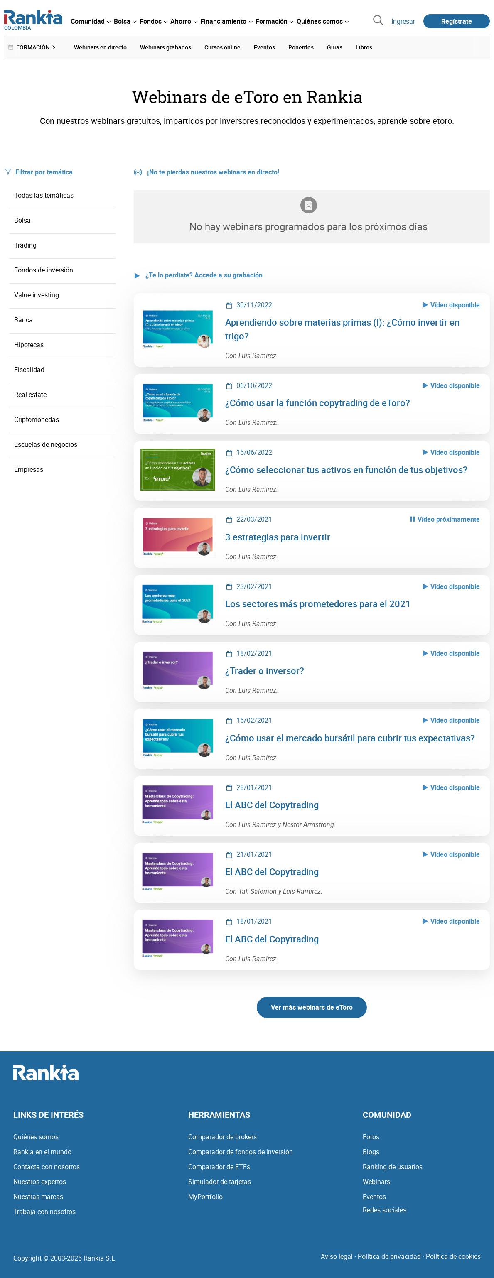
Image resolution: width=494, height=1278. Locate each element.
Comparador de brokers (222, 1136)
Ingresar (403, 21)
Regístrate (456, 21)
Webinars (376, 1181)
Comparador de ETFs (219, 1166)
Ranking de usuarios (393, 1166)
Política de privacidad (389, 1256)
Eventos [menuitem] (264, 47)
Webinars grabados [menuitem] (165, 47)
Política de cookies (453, 1256)
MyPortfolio (205, 1196)
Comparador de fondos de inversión (240, 1151)
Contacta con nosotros (46, 1166)
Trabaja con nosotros (44, 1211)
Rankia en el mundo (42, 1151)
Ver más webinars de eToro (312, 1007)
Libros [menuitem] (364, 47)
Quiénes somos (36, 1136)
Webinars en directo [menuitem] (100, 47)
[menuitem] (90, 21)
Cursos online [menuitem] (222, 47)
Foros (371, 1136)
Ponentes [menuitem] (301, 47)
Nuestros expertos (39, 1181)
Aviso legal (337, 1256)
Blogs (371, 1151)
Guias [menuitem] (334, 47)
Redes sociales (384, 1209)
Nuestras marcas (38, 1196)
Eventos (374, 1196)
